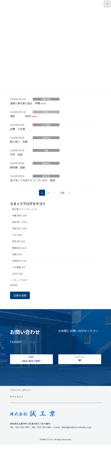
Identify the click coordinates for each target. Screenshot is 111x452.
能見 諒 (46, 176)
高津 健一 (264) (19, 222)
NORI (46, 112)
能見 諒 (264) (18, 241)
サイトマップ (16, 396)
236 (62, 193)
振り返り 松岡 (19, 141)
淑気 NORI (20, 116)
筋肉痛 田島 (17, 167)
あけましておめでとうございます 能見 (32, 180)
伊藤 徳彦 (46, 99)
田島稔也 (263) (19, 247)
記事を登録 (20, 295)
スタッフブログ (19, 280)
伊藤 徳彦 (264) (19, 215)
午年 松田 (16, 154)
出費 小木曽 (17, 129)
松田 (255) (17, 254)
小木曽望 (46, 124)
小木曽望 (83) (18, 267)
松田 (46, 150)
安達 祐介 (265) (19, 228)
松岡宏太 (46, 137)
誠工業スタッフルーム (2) (24, 209)
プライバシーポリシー (20, 389)
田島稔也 (46, 163)
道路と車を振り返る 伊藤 (25, 103)
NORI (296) (17, 273)
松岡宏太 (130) (19, 260)
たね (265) (17, 234)
